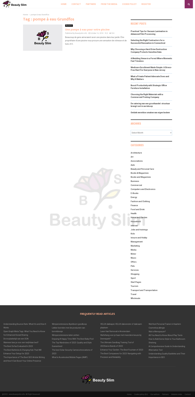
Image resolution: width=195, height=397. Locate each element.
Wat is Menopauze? (157, 331)
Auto (133, 165)
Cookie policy (129, 4)
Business (69, 25)
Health (133, 213)
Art (132, 157)
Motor (133, 254)
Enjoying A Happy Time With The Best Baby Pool (73, 339)
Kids (133, 234)
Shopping (135, 274)
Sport (133, 278)
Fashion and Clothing (140, 201)
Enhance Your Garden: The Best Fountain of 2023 (121, 350)
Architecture (136, 153)
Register (146, 4)
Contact (76, 4)
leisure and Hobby (139, 238)
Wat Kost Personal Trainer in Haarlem (165, 324)
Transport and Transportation (144, 290)
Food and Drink (137, 209)
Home (64, 4)
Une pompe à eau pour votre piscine (87, 29)
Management (137, 242)
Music (133, 258)
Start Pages (136, 282)
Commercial (136, 185)
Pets (133, 266)
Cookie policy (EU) (141, 394)
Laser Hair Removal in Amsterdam (115, 331)
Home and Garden (139, 217)
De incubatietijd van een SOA (16, 339)
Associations (137, 161)
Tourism (134, 286)
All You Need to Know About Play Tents (165, 335)
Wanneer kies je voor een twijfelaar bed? (21, 342)
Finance (134, 205)
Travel (133, 294)
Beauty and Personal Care (142, 169)
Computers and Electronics (143, 189)
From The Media (109, 4)
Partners (91, 4)
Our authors (155, 394)
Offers (133, 262)
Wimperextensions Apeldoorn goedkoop (69, 324)
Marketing (135, 246)
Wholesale (135, 298)
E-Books (134, 193)
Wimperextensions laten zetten (65, 335)
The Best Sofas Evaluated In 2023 (18, 346)
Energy (134, 197)
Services (135, 270)
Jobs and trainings (139, 230)
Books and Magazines (141, 177)
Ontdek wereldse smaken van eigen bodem (150, 112)
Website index (176, 394)
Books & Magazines (140, 173)
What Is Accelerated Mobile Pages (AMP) (69, 357)
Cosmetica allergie (157, 328)
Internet (134, 226)
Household (136, 221)
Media (133, 250)
